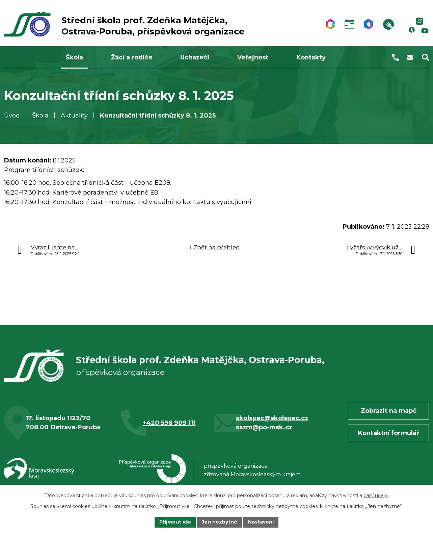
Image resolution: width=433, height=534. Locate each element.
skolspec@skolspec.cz (272, 419)
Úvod (12, 115)
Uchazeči (194, 57)
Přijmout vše (175, 522)
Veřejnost (252, 57)
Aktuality (74, 115)
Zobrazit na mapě (388, 411)
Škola (40, 115)
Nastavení (261, 522)
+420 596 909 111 (168, 423)
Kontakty (311, 57)
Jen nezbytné (219, 522)
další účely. (375, 495)
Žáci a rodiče (132, 57)
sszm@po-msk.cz (264, 428)
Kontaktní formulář (388, 434)
